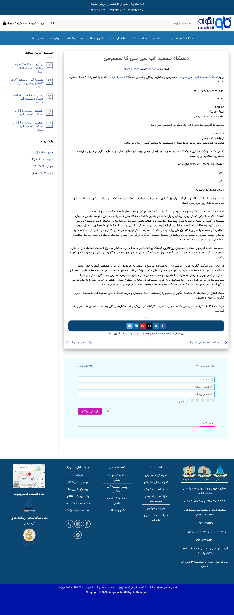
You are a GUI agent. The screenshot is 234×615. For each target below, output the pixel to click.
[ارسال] (53, 23)
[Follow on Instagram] (78, 524)
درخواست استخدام (78, 503)
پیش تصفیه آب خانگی (117, 489)
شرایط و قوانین (155, 507)
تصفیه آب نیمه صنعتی (117, 501)
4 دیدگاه (36, 87)
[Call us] (70, 524)
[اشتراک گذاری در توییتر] (156, 326)
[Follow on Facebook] (87, 524)
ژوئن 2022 (46, 173)
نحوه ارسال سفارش (156, 482)
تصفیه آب (118, 76)
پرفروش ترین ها (78, 489)
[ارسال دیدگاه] (90, 411)
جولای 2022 (45, 166)
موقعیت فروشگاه (77, 482)
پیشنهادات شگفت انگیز (146, 38)
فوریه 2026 (46, 152)
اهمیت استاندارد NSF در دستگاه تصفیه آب (27, 124)
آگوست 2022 (44, 159)
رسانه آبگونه (74, 38)
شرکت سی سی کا (78, 342)
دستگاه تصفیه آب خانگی (117, 477)
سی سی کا (186, 76)
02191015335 (136, 9)
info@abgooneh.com (78, 510)
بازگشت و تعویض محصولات (156, 499)
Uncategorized (163, 333)
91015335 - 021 (216, 501)
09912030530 (116, 9)
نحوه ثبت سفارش (156, 475)
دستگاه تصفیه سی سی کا (209, 342)
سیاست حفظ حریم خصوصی (156, 517)
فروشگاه (78, 475)
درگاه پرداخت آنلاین (78, 496)
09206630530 (205, 539)
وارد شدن (85, 366)
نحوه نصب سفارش (156, 489)
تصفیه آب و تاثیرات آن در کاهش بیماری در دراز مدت (26, 81)
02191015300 (97, 9)
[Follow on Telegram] (78, 535)
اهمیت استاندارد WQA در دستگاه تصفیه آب (27, 97)
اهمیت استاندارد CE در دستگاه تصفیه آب (28, 112)
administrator (132, 69)
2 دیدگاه (36, 103)
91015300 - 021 (193, 501)
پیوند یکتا (133, 333)
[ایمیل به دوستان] (149, 326)
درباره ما (55, 38)
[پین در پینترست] (143, 326)
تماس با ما (39, 38)
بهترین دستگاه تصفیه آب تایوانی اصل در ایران (27, 65)
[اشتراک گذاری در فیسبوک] (163, 326)
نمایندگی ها (118, 38)
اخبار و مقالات (96, 38)
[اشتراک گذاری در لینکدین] (136, 326)
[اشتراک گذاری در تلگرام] (130, 326)
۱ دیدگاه (36, 72)
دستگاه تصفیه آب (206, 76)
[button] (15, 23)
